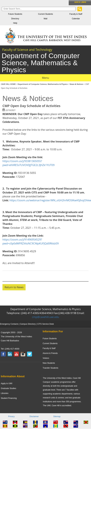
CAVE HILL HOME (8, 84)
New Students (49, 363)
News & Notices (76, 84)
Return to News (14, 287)
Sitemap (57, 416)
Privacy (11, 416)
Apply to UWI (6, 383)
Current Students (45, 14)
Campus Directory (28, 324)
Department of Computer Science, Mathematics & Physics (43, 84)
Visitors (46, 358)
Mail (45, 18)
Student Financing (9, 398)
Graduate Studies (8, 388)
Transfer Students (50, 368)
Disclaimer (34, 416)
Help (15, 23)
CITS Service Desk (45, 324)
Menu (45, 78)
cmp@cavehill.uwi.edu (45, 317)
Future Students (15, 14)
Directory (15, 18)
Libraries (4, 393)
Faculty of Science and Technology (27, 49)
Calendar (76, 18)
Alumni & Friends (50, 353)
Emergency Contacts (9, 324)
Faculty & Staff (76, 14)
